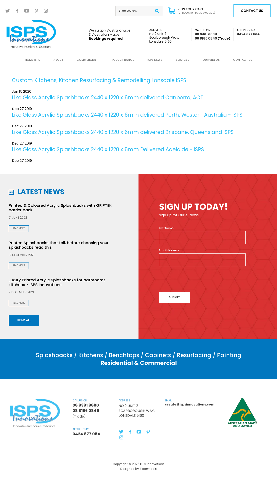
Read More (19, 228)
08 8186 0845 (212, 38)
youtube (27, 11)
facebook (17, 11)
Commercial (86, 60)
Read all (24, 320)
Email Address (169, 250)
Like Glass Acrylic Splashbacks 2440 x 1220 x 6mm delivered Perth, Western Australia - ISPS (127, 114)
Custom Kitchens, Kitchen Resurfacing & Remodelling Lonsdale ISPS (99, 80)
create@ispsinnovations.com (185, 404)
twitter (8, 11)
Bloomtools (148, 470)
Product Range (122, 60)
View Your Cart (196, 11)
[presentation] (192, 279)
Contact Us (242, 60)
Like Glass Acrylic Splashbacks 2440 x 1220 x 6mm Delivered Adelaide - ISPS (108, 149)
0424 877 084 (248, 32)
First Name (166, 228)
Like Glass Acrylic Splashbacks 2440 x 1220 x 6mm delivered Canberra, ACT (107, 97)
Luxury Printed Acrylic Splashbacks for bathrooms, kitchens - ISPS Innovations (57, 282)
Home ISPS (32, 60)
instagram (46, 11)
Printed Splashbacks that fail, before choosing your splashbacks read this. (59, 245)
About (58, 60)
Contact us (252, 10)
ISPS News (154, 60)
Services (182, 60)
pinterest (36, 11)
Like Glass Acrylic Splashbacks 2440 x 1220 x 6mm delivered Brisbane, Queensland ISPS (123, 132)
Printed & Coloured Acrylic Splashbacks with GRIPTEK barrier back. (60, 207)
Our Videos (211, 60)
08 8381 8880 (206, 32)
